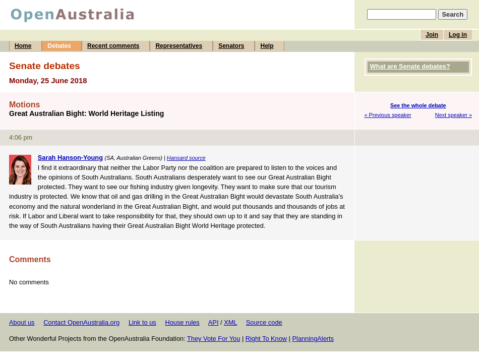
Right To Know (266, 338)
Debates (59, 45)
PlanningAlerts (313, 338)
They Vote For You (213, 338)
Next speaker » (453, 115)
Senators (231, 45)
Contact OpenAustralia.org (81, 322)
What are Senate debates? (410, 66)
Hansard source (186, 158)
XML (230, 322)
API (213, 322)
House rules (182, 322)
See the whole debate (418, 105)
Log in (458, 34)
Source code (264, 322)
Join (432, 34)
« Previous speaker (388, 115)
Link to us (142, 322)
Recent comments (113, 45)
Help (266, 45)
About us (22, 322)
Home (23, 45)
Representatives (178, 45)
